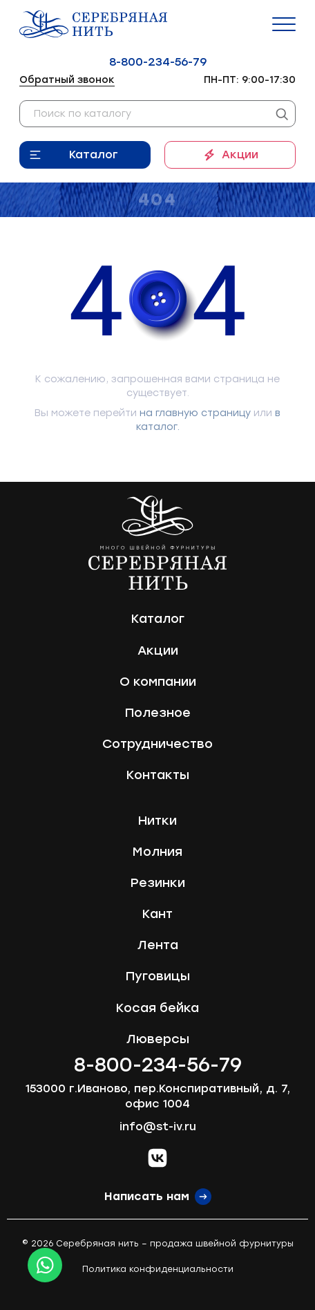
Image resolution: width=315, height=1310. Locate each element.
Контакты (157, 775)
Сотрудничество (157, 743)
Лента (157, 945)
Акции (240, 154)
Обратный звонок (67, 80)
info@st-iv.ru (158, 1126)
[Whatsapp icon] (45, 1265)
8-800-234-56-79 (158, 61)
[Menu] (284, 24)
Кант (157, 913)
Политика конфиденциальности (157, 1269)
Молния (157, 851)
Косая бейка (157, 1008)
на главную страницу (195, 413)
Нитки (157, 820)
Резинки (158, 882)
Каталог (93, 154)
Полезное (158, 712)
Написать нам (146, 1196)
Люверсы (157, 1039)
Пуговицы (158, 976)
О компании (158, 681)
